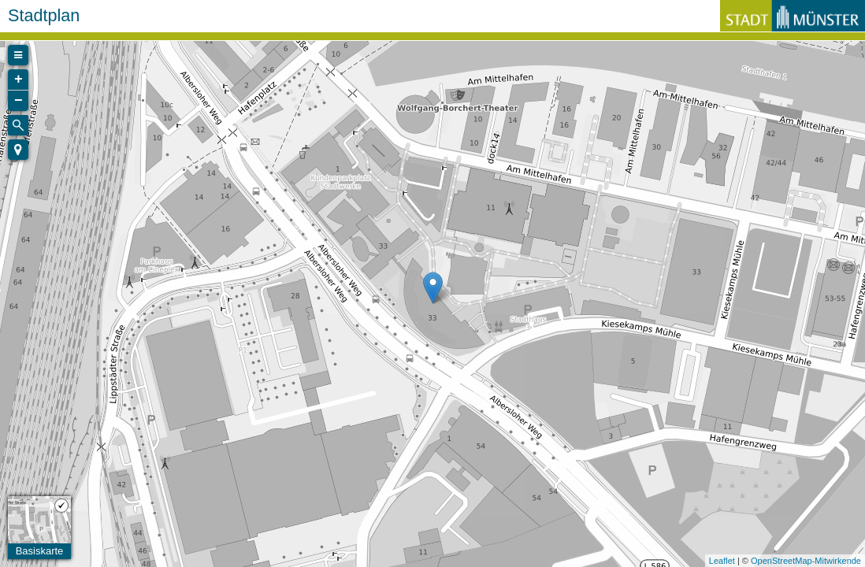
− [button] (18, 100)
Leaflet (722, 560)
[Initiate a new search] (18, 125)
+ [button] (18, 79)
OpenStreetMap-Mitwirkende (806, 560)
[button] (18, 149)
